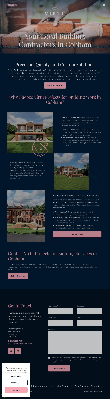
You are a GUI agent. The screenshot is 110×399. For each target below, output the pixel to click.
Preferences (16, 383)
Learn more (16, 376)
